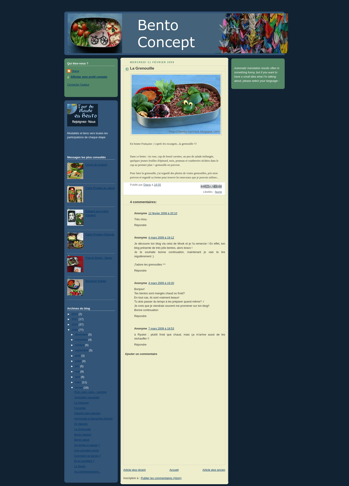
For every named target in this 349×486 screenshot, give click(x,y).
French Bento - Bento (98, 257)
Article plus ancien (214, 470)
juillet (78, 361)
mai (77, 371)
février (79, 387)
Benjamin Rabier (95, 281)
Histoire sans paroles (87, 413)
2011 (75, 319)
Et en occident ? (84, 461)
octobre (80, 345)
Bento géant (81, 439)
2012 (75, 314)
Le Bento (79, 466)
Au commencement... (87, 471)
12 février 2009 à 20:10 (162, 213)
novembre (81, 339)
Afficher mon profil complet (89, 76)
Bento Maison (82, 434)
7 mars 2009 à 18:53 (161, 328)
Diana (75, 71)
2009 (75, 330)
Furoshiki (80, 408)
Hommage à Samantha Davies (93, 418)
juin (77, 366)
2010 (75, 324)
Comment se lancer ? (87, 455)
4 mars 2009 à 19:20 (161, 283)
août (78, 355)
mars (78, 382)
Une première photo (86, 450)
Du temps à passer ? (87, 445)
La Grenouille (82, 429)
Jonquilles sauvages (87, 397)
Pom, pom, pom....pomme (90, 392)
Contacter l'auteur (78, 84)
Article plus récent (134, 470)
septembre (82, 350)
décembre (81, 334)
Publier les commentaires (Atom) (161, 478)
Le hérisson (81, 402)
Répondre (140, 225)
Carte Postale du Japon (100, 188)
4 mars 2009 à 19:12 (161, 237)
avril (78, 377)
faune (218, 192)
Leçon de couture (96, 164)
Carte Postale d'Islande (99, 234)
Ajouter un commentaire (141, 354)
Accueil (174, 470)
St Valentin (81, 424)
